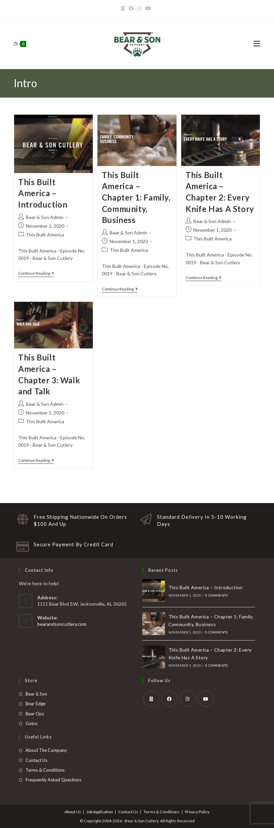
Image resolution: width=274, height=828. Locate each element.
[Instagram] (139, 8)
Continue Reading (36, 273)
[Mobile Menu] (256, 44)
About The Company (46, 750)
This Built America (45, 234)
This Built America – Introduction (42, 193)
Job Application (99, 811)
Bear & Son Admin (45, 217)
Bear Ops (35, 713)
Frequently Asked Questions (53, 779)
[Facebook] (131, 8)
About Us (73, 811)
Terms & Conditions (45, 770)
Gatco (32, 723)
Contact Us (36, 760)
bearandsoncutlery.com (61, 624)
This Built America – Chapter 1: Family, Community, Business (136, 197)
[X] (124, 8)
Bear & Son (36, 694)
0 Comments (216, 595)
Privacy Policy (197, 811)
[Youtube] (148, 8)
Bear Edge (35, 703)
